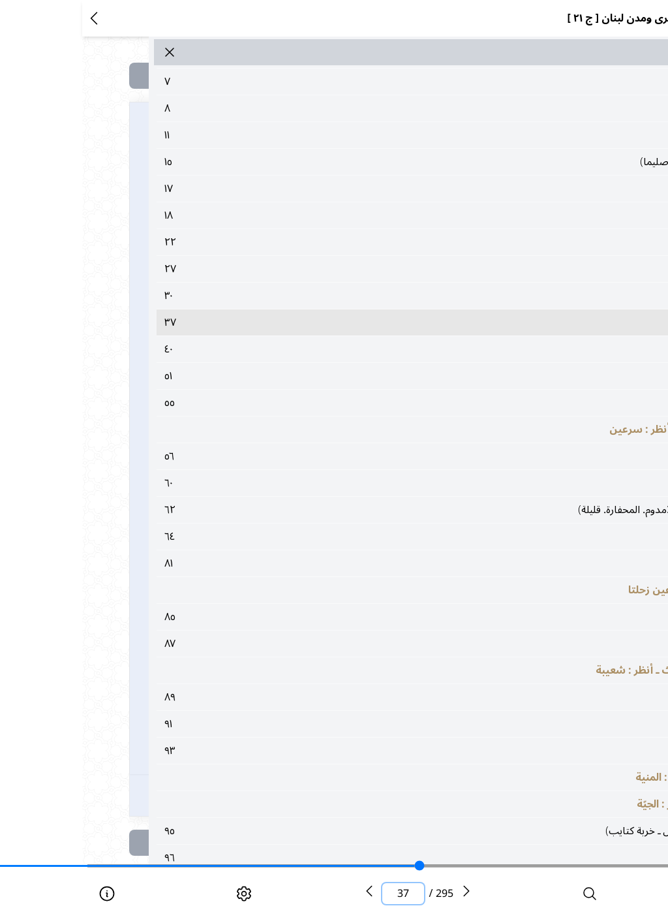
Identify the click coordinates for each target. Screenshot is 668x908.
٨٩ (370, 697)
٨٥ (370, 617)
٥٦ (370, 456)
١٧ (370, 189)
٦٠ (370, 483)
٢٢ (370, 242)
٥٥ (370, 403)
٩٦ (370, 858)
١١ (370, 135)
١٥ (370, 162)
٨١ (370, 563)
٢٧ (370, 269)
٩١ (370, 724)
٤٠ (370, 349)
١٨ (370, 215)
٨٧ (370, 644)
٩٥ (370, 831)
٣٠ (370, 296)
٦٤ (370, 536)
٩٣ (370, 751)
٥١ (370, 376)
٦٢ (370, 510)
